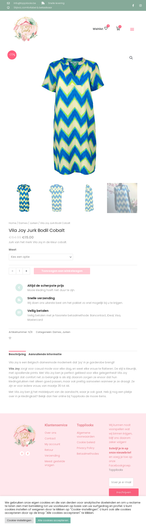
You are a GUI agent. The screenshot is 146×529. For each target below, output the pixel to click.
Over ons (50, 433)
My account (52, 444)
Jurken (34, 223)
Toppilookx (116, 470)
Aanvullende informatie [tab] (45, 354)
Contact (50, 438)
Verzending (52, 455)
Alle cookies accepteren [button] (53, 520)
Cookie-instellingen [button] (19, 520)
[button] (132, 29)
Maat (12, 249)
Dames (23, 223)
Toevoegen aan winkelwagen (62, 271)
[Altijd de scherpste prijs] (19, 287)
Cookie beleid (86, 442)
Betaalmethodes (88, 454)
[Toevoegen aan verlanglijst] (10, 338)
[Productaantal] (19, 271)
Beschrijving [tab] (17, 354)
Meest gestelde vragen (55, 463)
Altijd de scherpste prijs (45, 285)
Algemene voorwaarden (86, 434)
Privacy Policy (85, 448)
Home (12, 223)
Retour (49, 450)
